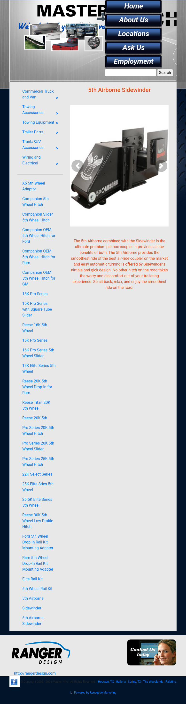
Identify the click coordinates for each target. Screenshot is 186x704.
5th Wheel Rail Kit (37, 588)
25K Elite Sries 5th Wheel (38, 487)
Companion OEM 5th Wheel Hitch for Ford (38, 235)
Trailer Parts (41, 133)
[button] (77, 166)
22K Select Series (37, 474)
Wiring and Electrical (41, 161)
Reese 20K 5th (34, 418)
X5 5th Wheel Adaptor (33, 186)
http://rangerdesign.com (35, 673)
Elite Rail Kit (32, 579)
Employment (134, 61)
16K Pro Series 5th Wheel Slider (38, 353)
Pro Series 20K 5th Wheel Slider (38, 446)
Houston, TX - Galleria (112, 681)
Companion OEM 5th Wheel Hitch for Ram (38, 257)
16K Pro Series (34, 340)
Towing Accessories (41, 111)
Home (133, 6)
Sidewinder (31, 608)
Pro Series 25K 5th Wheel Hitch (38, 461)
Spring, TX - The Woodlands (145, 681)
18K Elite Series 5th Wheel (39, 368)
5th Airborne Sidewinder (33, 620)
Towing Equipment (41, 123)
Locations (133, 33)
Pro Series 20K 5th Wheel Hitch (38, 430)
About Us (133, 20)
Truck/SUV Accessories (41, 145)
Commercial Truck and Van (41, 95)
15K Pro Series (34, 293)
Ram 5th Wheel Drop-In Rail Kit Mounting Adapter (37, 563)
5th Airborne (33, 598)
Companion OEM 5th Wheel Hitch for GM (38, 278)
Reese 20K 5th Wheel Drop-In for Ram (37, 387)
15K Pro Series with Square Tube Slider (37, 309)
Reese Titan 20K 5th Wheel (36, 405)
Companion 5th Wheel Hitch (35, 201)
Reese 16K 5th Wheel (34, 328)
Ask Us (134, 47)
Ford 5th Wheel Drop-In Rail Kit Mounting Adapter (37, 542)
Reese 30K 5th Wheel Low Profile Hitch (37, 521)
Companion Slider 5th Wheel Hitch (37, 217)
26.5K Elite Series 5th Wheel (37, 502)
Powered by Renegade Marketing (95, 692)
